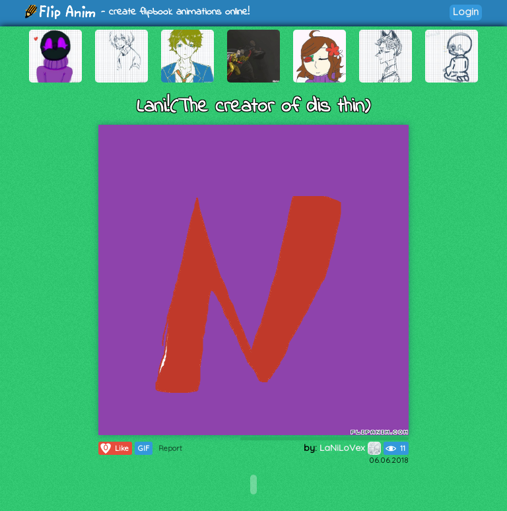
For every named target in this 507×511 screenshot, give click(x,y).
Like (114, 448)
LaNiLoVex (350, 448)
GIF (143, 448)
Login (466, 11)
